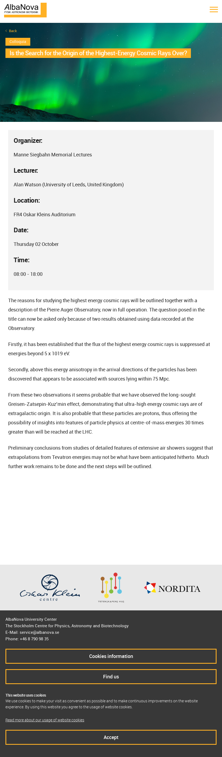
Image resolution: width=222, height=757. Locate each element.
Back (13, 31)
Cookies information (111, 656)
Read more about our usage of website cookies (44, 719)
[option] (111, 72)
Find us (111, 676)
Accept (111, 737)
